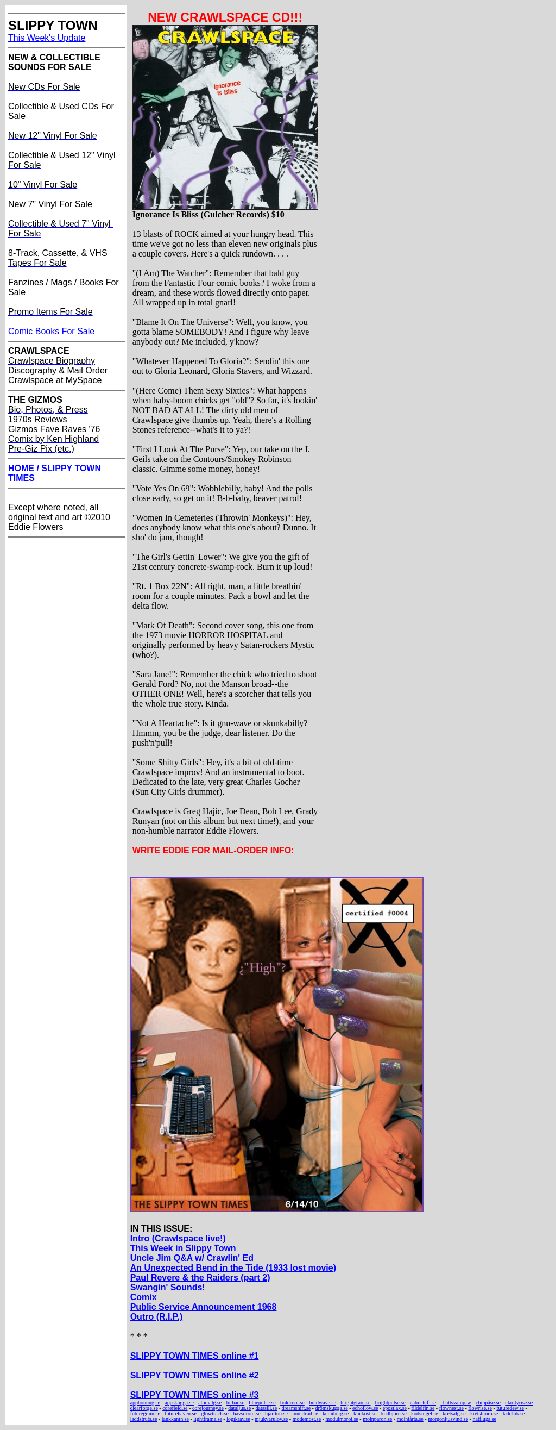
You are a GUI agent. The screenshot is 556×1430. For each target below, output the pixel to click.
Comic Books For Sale (51, 331)
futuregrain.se (145, 1413)
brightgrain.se (355, 1403)
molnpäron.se (377, 1419)
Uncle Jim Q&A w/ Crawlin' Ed (192, 1258)
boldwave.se (322, 1403)
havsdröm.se (246, 1413)
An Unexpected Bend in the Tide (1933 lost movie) (233, 1267)
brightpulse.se (390, 1403)
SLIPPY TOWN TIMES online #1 (194, 1355)
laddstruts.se (143, 1419)
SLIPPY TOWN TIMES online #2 (194, 1375)
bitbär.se (235, 1403)
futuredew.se (510, 1408)
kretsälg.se (454, 1413)
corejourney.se (208, 1408)
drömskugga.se (331, 1408)
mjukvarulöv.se (271, 1419)
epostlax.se (395, 1408)
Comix (143, 1297)
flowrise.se (480, 1408)
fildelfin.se (422, 1408)
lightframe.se (207, 1419)
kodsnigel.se (424, 1413)
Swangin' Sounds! (167, 1287)
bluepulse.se (262, 1403)
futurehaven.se (181, 1413)
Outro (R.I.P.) (156, 1316)
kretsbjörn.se (484, 1413)
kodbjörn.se (394, 1413)
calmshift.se (423, 1403)
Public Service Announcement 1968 (203, 1307)
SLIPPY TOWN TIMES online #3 (194, 1395)
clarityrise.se (519, 1403)
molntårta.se (410, 1419)
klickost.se (365, 1413)
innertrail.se (305, 1413)
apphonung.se (145, 1403)
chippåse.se (488, 1403)
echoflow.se (365, 1408)
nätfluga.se (484, 1419)
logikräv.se (238, 1419)
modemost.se (307, 1419)
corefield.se (174, 1408)
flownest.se (451, 1408)
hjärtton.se (276, 1413)
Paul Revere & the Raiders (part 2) (200, 1277)
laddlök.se (514, 1413)
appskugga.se (179, 1403)
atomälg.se (210, 1403)
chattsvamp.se (455, 1403)
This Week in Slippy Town (183, 1248)
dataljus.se (239, 1408)
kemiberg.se (336, 1413)
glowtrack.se (215, 1413)
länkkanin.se (175, 1419)
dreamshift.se (296, 1408)
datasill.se (266, 1408)
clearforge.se (144, 1408)
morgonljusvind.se (448, 1419)
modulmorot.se (342, 1419)
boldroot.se (292, 1403)
